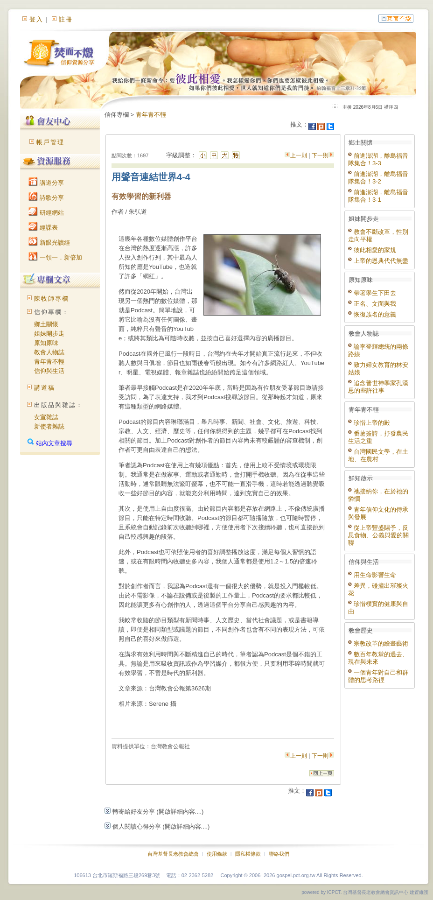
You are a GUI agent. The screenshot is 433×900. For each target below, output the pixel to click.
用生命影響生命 (372, 574)
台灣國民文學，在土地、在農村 (378, 455)
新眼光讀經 (49, 242)
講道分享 (46, 182)
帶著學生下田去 (372, 292)
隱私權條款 (248, 854)
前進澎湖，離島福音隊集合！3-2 (378, 177)
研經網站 (46, 212)
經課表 (43, 227)
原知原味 (46, 342)
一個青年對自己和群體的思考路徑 (378, 676)
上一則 (299, 155)
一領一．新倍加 (55, 257)
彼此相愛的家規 (372, 249)
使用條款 (217, 854)
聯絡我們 (279, 854)
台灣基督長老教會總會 (173, 854)
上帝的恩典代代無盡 (378, 260)
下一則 (320, 155)
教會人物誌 (49, 352)
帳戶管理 (50, 142)
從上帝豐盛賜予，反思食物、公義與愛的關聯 (378, 535)
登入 (36, 19)
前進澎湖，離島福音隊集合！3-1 (378, 196)
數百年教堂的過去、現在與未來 (378, 658)
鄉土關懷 (46, 324)
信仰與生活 (49, 370)
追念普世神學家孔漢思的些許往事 (378, 387)
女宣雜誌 (46, 417)
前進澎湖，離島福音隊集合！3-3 (378, 159)
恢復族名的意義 (372, 314)
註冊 (66, 19)
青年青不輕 (49, 361)
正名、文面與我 (372, 303)
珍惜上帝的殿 (369, 422)
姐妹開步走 (49, 333)
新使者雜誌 (49, 426)
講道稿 (44, 387)
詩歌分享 (46, 197)
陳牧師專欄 (51, 298)
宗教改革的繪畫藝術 (378, 643)
